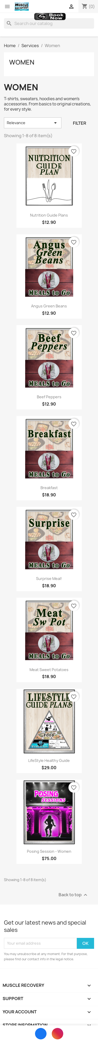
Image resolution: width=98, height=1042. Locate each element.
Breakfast (49, 487)
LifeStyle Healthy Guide (49, 760)
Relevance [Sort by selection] (33, 123)
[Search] (49, 23)
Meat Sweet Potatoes (49, 669)
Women (21, 62)
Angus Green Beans (49, 306)
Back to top (74, 895)
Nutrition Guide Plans (49, 215)
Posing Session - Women (49, 851)
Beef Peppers (49, 396)
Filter (79, 123)
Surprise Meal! (49, 578)
